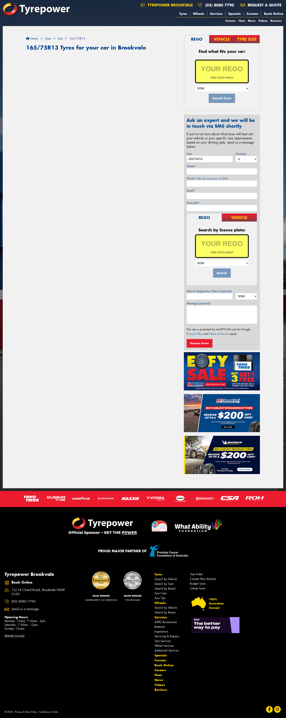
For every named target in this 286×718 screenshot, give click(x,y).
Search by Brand (164, 588)
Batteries (159, 627)
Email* (191, 191)
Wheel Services (164, 646)
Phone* (207, 178)
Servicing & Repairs (166, 636)
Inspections (161, 631)
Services (216, 14)
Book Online (273, 14)
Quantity (241, 154)
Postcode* (193, 203)
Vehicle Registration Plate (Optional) (209, 291)
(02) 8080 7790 (219, 5)
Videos (263, 20)
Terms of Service (219, 334)
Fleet (242, 20)
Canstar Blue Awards (203, 579)
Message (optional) (198, 303)
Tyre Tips (159, 598)
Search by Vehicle (165, 579)
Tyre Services (162, 641)
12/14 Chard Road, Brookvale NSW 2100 (38, 592)
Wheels (198, 14)
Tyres (183, 14)
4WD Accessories (165, 622)
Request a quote (261, 5)
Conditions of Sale (48, 711)
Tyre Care (160, 593)
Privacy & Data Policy (26, 711)
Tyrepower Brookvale (166, 5)
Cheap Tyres (197, 588)
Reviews (276, 20)
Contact (252, 14)
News (252, 20)
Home (32, 38)
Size (189, 154)
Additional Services (166, 650)
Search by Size (163, 584)
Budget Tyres (198, 584)
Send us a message (25, 609)
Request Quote (199, 343)
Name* (191, 166)
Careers (230, 20)
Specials (234, 14)
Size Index (196, 574)
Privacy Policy (195, 334)
